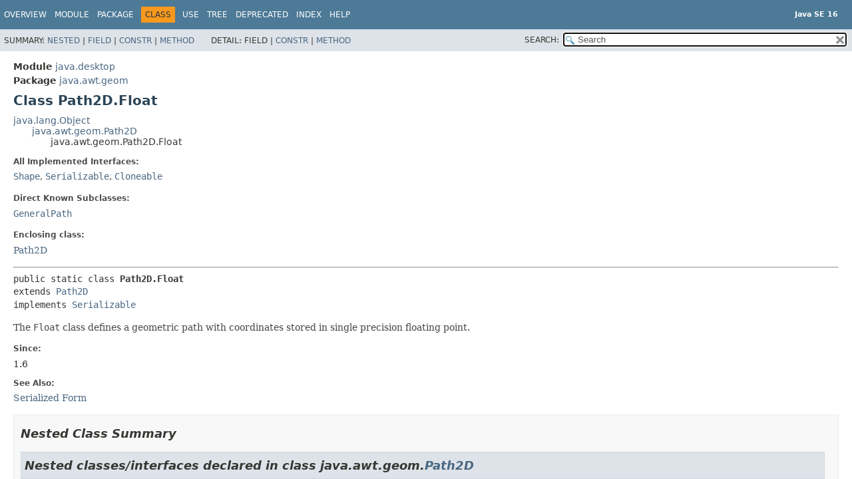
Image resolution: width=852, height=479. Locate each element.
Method (177, 40)
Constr (135, 40)
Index (308, 14)
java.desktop (85, 66)
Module (72, 14)
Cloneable (138, 176)
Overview (25, 14)
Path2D (30, 250)
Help (339, 14)
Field (99, 40)
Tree (217, 14)
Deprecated (262, 14)
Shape (26, 176)
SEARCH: (542, 40)
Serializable (77, 176)
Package (115, 14)
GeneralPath (42, 213)
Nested (63, 40)
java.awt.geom (93, 80)
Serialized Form (50, 398)
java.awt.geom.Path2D (84, 131)
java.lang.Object (51, 120)
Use (190, 14)
